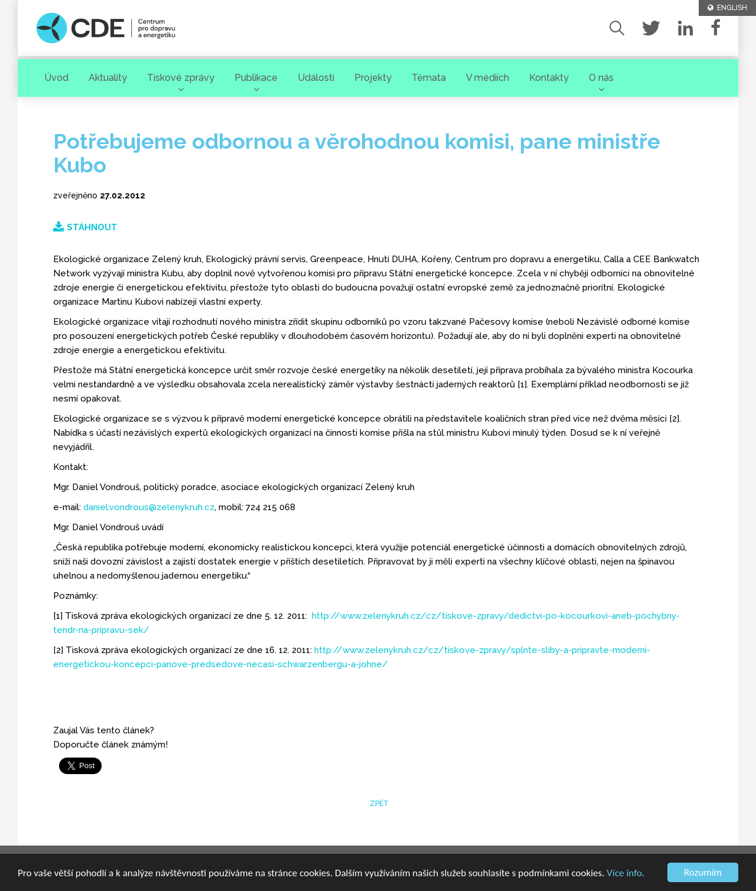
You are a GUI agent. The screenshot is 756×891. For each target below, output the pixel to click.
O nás (601, 77)
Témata (429, 77)
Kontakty (549, 77)
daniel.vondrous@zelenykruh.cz (148, 507)
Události (316, 77)
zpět (378, 803)
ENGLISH (727, 8)
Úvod (56, 77)
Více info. (625, 873)
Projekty (373, 77)
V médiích (487, 77)
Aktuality (108, 77)
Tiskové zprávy (180, 77)
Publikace (256, 77)
